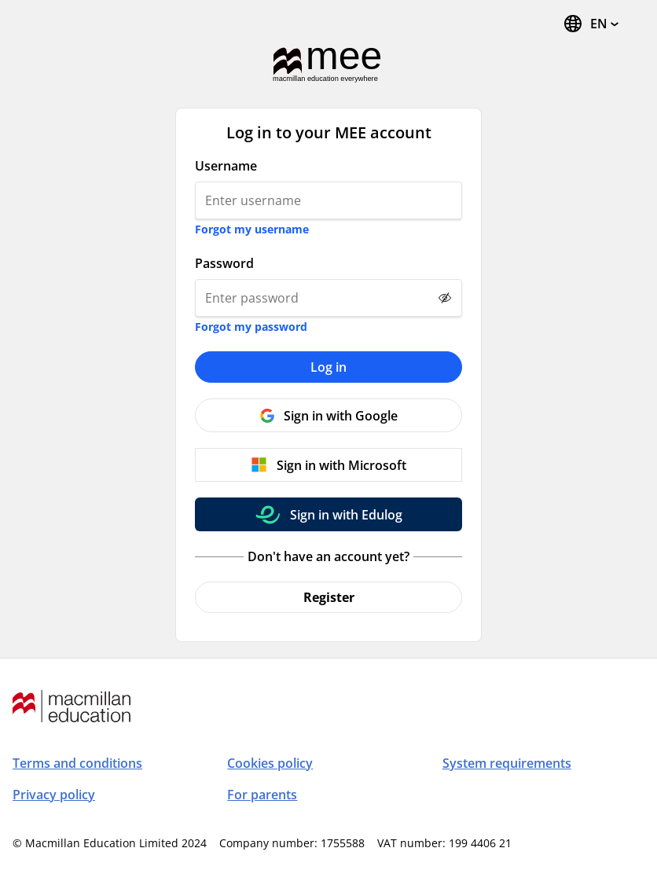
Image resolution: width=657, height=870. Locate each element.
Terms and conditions (77, 763)
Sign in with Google (341, 415)
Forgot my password (251, 326)
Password (224, 263)
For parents (262, 794)
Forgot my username (252, 229)
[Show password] (445, 298)
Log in (328, 367)
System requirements (506, 763)
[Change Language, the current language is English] (590, 24)
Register (328, 597)
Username (226, 165)
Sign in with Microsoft (341, 465)
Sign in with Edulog (346, 514)
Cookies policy (270, 763)
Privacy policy (54, 794)
